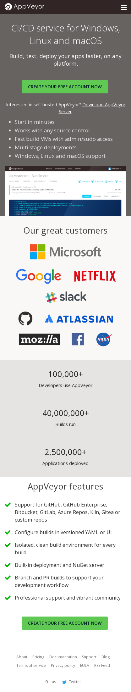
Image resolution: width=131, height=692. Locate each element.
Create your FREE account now (65, 87)
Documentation (63, 657)
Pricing (38, 657)
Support (89, 657)
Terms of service (31, 665)
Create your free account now (65, 623)
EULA (84, 665)
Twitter (71, 681)
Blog (105, 657)
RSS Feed (102, 665)
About (21, 657)
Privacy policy (63, 665)
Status (50, 681)
